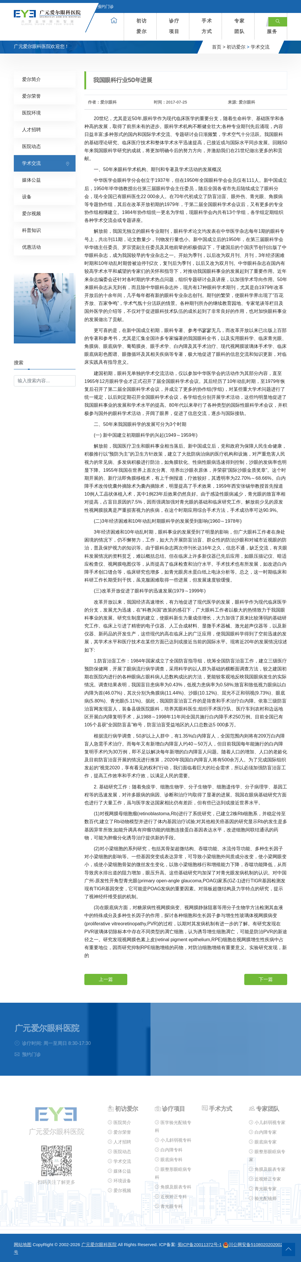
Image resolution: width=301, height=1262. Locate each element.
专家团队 (239, 26)
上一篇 (106, 979)
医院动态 (31, 146)
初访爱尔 (141, 26)
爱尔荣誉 (31, 96)
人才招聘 (31, 129)
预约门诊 (102, 6)
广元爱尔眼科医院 (99, 1244)
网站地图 (22, 1244)
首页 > (218, 46)
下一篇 (266, 979)
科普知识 (31, 230)
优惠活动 (31, 247)
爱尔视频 (31, 213)
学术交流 (260, 46)
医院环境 (31, 112)
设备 (26, 196)
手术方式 (207, 26)
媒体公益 (31, 179)
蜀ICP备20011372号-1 (200, 1244)
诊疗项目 (174, 26)
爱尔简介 (31, 79)
